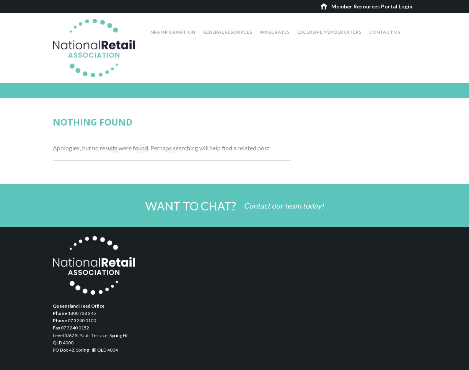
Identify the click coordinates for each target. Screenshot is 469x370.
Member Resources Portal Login (371, 6)
